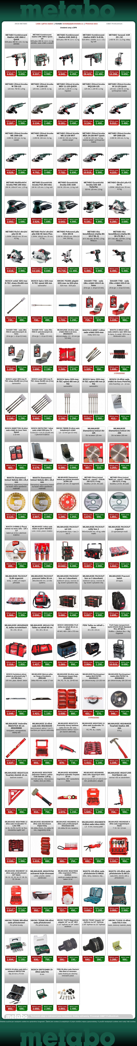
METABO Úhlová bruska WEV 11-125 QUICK (68, 85)
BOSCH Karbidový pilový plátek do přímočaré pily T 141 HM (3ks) (16, 676)
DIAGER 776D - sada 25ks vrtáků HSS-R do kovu (119, 283)
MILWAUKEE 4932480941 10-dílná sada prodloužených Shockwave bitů (68, 824)
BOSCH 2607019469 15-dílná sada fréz (42, 970)
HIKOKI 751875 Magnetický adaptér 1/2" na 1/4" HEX (68, 921)
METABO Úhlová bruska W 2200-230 (42, 134)
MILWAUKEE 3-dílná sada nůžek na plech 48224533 (42, 528)
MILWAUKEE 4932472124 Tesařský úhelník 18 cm (16, 774)
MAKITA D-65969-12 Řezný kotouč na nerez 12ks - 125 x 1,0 (16, 529)
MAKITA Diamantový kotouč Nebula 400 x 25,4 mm (42, 480)
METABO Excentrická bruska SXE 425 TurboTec (93, 184)
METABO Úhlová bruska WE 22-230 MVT (68, 134)
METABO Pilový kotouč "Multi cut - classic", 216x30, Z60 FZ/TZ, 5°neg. (93, 479)
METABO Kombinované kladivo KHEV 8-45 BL (93, 36)
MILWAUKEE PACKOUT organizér (119, 528)
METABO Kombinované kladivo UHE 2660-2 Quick (16, 37)
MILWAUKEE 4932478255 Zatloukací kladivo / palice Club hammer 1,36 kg (42, 775)
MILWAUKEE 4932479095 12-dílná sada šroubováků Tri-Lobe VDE (16, 824)
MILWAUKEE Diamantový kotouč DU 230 (119, 430)
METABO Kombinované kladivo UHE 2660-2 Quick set (42, 37)
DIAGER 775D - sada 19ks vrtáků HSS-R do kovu (94, 283)
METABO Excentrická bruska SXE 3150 (68, 183)
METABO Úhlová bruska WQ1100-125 (94, 85)
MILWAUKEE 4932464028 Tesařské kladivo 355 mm (119, 725)
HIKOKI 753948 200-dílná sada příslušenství (42, 921)
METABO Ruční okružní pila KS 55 (16, 233)
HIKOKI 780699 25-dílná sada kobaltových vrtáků (67, 429)
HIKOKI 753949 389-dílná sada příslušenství (16, 921)
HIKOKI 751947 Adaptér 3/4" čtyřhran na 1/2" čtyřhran (94, 921)
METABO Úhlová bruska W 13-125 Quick (119, 85)
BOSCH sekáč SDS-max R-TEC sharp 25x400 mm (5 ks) (42, 380)
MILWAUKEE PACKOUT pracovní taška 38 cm (42, 577)
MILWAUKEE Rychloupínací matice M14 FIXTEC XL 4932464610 (119, 676)
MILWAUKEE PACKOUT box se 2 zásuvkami (68, 577)
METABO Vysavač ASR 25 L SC (119, 36)
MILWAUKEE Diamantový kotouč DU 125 (93, 430)
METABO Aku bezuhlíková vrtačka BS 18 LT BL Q (93, 234)
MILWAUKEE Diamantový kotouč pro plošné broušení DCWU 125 (68, 479)
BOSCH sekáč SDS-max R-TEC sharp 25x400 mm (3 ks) (16, 380)
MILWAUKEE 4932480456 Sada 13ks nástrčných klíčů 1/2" (94, 775)
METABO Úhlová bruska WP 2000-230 (119, 134)
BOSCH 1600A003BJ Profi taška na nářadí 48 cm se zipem (68, 627)
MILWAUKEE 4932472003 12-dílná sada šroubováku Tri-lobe (93, 725)
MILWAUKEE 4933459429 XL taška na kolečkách (16, 626)
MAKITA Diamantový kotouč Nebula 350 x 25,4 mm (16, 480)
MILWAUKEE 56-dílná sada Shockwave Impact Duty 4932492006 (67, 676)
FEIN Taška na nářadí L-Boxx (94, 626)
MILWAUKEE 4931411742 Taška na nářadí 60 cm (42, 626)
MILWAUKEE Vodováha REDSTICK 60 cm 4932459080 (16, 725)
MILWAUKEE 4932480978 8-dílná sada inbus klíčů (93, 823)
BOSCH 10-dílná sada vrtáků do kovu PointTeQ (119, 380)
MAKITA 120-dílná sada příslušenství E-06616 (93, 872)
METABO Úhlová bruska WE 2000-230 (16, 134)
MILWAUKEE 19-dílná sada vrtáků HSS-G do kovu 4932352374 (67, 332)
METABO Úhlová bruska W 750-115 (16, 85)
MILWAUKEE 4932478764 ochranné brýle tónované (42, 872)
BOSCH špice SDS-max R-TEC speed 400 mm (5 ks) (94, 381)
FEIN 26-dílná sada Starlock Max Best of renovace (68, 970)
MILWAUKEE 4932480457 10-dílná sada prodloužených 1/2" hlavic (16, 873)
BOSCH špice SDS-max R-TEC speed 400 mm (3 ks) (68, 381)
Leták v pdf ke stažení (44, 24)
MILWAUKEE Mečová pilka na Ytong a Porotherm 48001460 (42, 676)
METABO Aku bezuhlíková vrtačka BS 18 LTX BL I (119, 234)
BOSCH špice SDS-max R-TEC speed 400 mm (42, 282)
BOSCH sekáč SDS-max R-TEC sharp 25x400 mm (16, 282)
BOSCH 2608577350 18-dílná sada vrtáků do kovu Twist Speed (16, 430)
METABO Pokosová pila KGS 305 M (68, 233)
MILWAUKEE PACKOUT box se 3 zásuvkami (94, 577)
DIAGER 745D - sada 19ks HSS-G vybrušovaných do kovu (16, 332)
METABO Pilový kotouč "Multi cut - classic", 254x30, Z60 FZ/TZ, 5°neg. (119, 479)
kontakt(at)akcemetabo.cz (73, 24)
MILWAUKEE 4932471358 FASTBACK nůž (119, 774)
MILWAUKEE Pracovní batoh (119, 577)
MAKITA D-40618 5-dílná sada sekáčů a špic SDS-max (119, 331)
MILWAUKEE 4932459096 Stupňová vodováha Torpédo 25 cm (67, 775)
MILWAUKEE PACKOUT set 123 (68, 528)
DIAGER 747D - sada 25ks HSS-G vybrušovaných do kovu (42, 332)
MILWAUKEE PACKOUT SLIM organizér (16, 577)
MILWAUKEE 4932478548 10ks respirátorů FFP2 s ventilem (68, 873)
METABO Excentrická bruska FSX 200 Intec (42, 183)
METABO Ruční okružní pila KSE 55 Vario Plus (42, 233)
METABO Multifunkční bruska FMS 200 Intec (16, 183)
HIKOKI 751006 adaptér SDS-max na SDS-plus (68, 282)
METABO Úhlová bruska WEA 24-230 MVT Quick (94, 134)
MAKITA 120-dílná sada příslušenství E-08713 (119, 872)
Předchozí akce (91, 24)
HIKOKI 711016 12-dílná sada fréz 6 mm (119, 921)
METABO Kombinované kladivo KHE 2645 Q (68, 36)
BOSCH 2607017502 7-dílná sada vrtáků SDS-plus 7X (42, 429)
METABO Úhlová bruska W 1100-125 (42, 85)
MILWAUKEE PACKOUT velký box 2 (94, 528)
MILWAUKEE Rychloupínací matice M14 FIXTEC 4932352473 (94, 676)
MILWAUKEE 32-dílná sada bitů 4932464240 (42, 724)
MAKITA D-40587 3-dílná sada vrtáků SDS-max (94, 331)
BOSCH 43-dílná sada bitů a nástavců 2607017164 (16, 970)
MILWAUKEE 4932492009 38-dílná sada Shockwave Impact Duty (42, 824)
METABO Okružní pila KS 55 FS (119, 183)
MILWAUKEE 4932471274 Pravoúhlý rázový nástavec (68, 724)
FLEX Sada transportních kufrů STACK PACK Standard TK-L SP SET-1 (119, 627)
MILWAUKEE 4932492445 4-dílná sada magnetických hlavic (119, 824)
